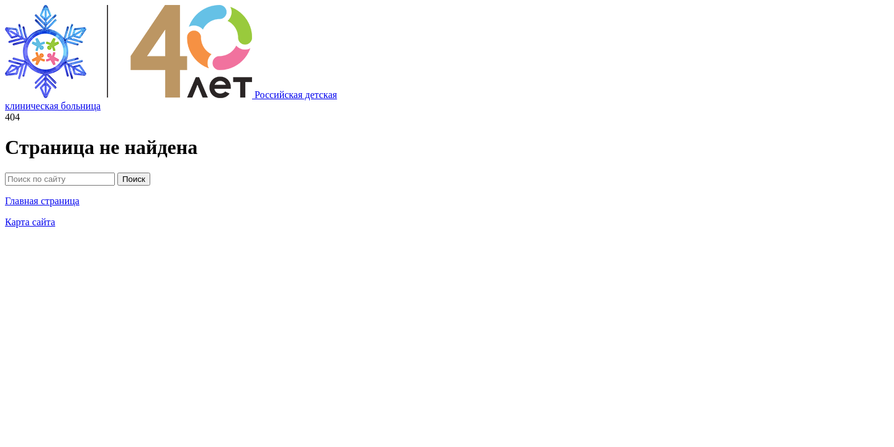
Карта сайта (30, 222)
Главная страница (42, 201)
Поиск (133, 179)
